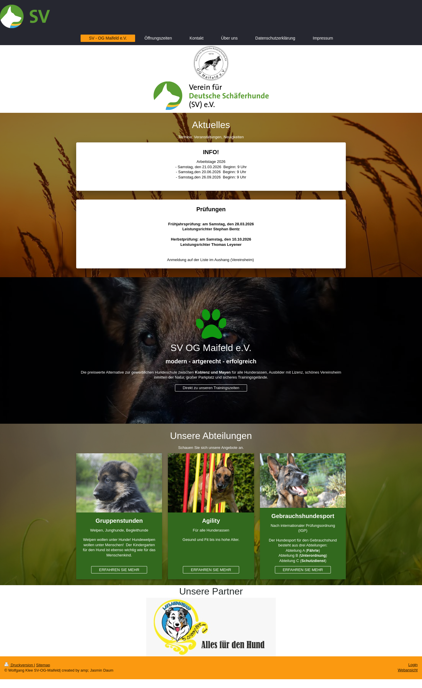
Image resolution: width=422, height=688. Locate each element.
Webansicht (408, 670)
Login (413, 665)
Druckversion (19, 665)
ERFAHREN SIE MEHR (119, 570)
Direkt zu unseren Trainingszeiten (211, 388)
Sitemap (43, 665)
